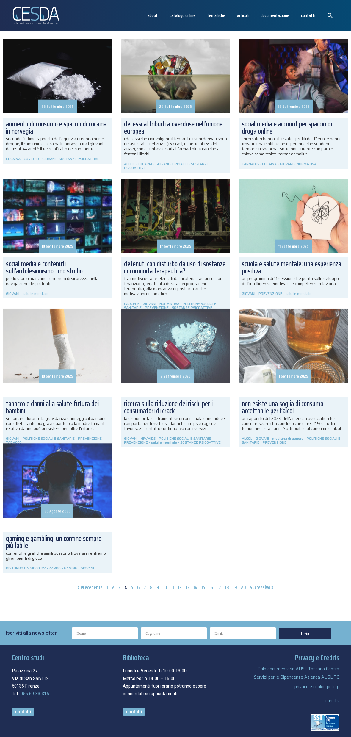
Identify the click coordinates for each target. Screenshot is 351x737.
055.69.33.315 (35, 694)
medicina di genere (287, 438)
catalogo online (182, 15)
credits (332, 700)
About (153, 15)
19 (235, 587)
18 (227, 587)
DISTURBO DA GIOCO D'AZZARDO (33, 568)
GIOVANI (49, 159)
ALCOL (247, 438)
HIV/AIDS (148, 438)
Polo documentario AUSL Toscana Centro (298, 668)
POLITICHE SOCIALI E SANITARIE (185, 438)
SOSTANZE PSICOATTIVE (79, 159)
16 (211, 587)
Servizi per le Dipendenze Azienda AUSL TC (296, 677)
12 (180, 587)
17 (219, 587)
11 (172, 587)
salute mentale (164, 442)
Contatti (308, 15)
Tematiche (216, 15)
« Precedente (90, 587)
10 (165, 587)
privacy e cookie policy (316, 686)
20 (243, 587)
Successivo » (261, 587)
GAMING (70, 568)
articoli (243, 15)
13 (187, 587)
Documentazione (275, 15)
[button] (330, 15)
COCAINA (13, 159)
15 (203, 587)
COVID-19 (31, 159)
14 (195, 587)
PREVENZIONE (136, 442)
